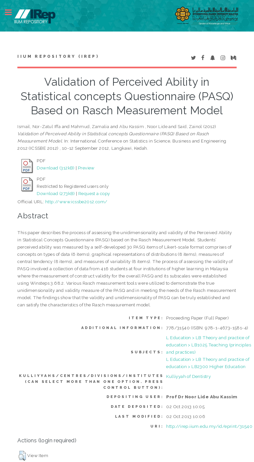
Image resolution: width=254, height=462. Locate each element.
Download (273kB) (56, 193)
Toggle (12, 12)
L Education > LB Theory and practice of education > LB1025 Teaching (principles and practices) (208, 345)
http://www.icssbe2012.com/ (76, 201)
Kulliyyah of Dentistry (188, 376)
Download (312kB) (55, 167)
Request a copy (94, 193)
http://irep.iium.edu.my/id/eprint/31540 (209, 426)
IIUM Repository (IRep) (58, 56)
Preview (86, 167)
